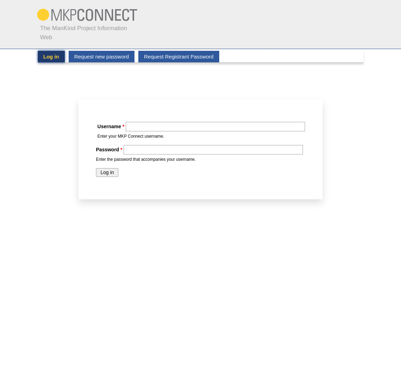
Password (109, 149)
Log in (54, 57)
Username (110, 126)
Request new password (101, 57)
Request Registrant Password (178, 57)
